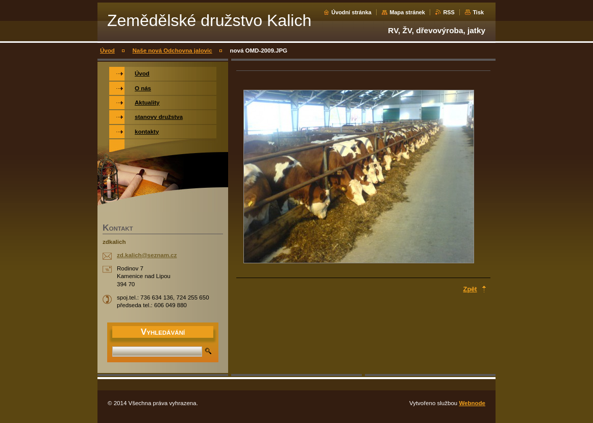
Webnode (472, 403)
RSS (448, 12)
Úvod (107, 50)
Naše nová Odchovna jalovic (172, 50)
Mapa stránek (407, 12)
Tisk (478, 12)
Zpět (470, 289)
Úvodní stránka (351, 12)
